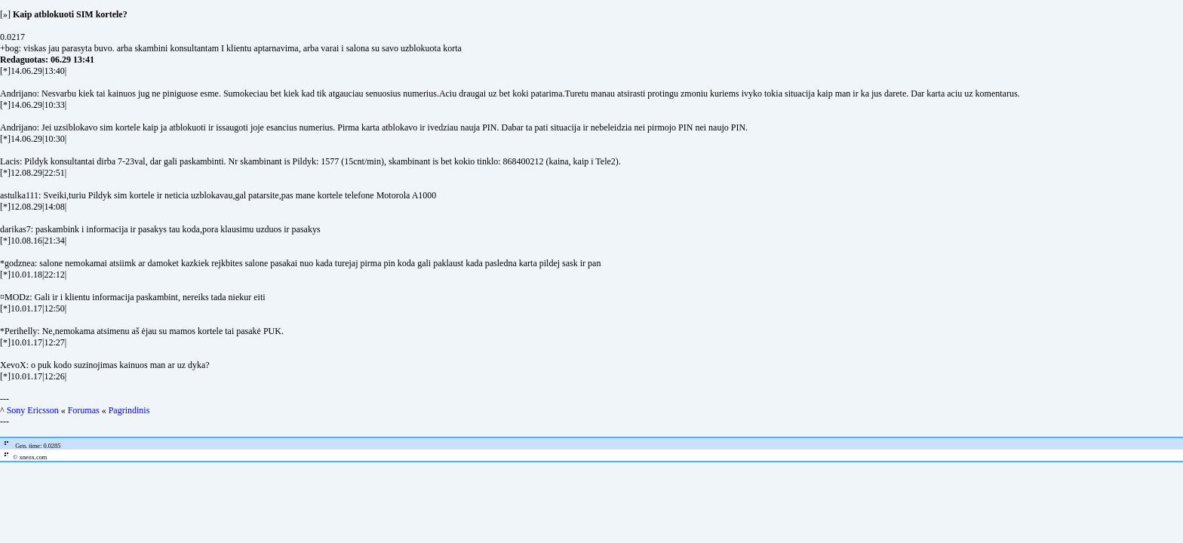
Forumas (84, 410)
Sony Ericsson (33, 410)
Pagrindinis (129, 410)
